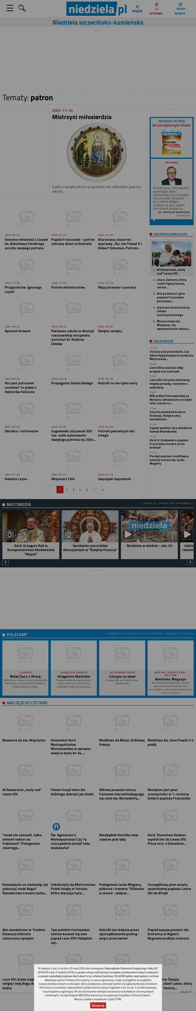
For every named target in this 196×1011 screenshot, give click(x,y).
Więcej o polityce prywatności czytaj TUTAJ (97, 999)
